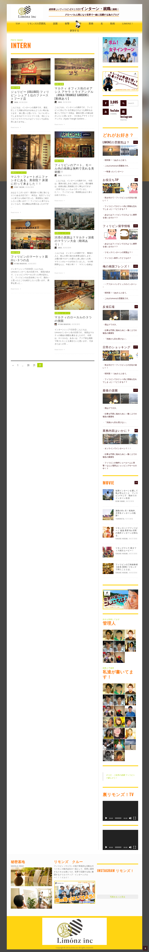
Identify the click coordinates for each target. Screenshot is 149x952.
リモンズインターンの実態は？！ (119, 252)
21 (34, 365)
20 (28, 365)
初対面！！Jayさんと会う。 (116, 160)
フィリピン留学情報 (116, 226)
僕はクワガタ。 (111, 324)
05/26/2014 (67, 102)
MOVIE (108, 482)
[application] (120, 811)
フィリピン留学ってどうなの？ (118, 258)
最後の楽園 (15, 87)
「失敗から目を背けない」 (116, 338)
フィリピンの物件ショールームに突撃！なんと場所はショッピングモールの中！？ (120, 465)
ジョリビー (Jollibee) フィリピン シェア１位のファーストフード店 (30, 95)
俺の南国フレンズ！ (116, 266)
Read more (16, 127)
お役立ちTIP (111, 180)
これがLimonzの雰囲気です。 (117, 165)
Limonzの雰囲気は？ (116, 142)
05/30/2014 (23, 102)
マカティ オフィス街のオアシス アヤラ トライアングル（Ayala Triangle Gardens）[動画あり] (74, 93)
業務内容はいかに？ (116, 430)
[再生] (106, 818)
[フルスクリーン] (134, 818)
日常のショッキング (116, 347)
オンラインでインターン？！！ (118, 448)
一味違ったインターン (114, 171)
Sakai (16, 102)
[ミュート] (130, 818)
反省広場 (109, 306)
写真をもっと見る (117, 896)
